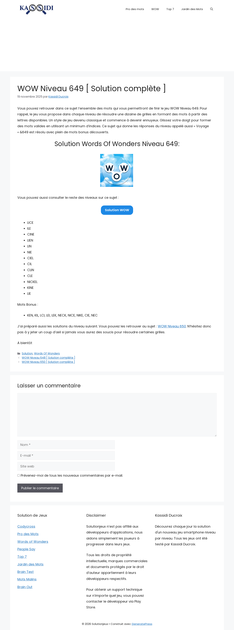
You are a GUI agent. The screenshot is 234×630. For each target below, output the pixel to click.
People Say (26, 549)
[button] (212, 9)
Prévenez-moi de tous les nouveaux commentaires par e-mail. (72, 475)
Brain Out (24, 587)
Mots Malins (27, 579)
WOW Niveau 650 (172, 326)
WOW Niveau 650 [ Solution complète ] (48, 362)
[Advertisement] (117, 45)
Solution (27, 353)
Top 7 (170, 9)
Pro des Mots (28, 534)
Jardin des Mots (192, 9)
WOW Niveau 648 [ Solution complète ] (48, 358)
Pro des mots (135, 9)
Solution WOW (117, 210)
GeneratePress (142, 624)
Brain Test (25, 571)
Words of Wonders (32, 541)
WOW (155, 9)
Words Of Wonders (47, 353)
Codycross (26, 526)
